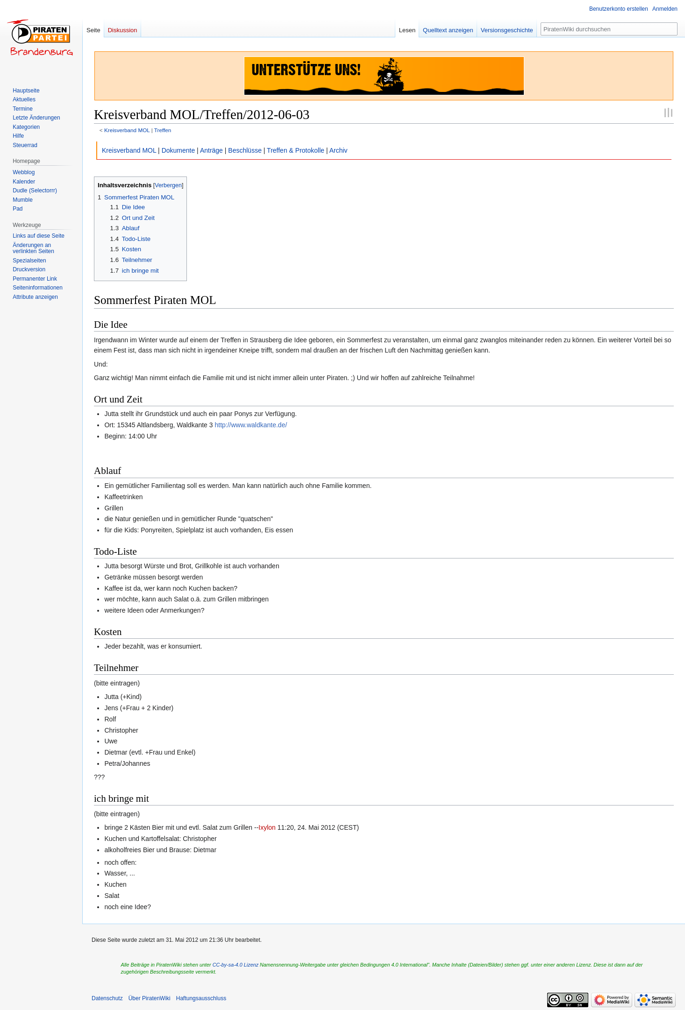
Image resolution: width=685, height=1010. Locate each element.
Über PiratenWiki (149, 998)
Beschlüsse (245, 150)
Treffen (162, 130)
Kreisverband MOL (127, 130)
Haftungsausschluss (201, 998)
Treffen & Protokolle (295, 150)
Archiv (338, 150)
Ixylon (267, 827)
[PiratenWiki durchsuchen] (609, 28)
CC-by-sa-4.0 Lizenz (235, 965)
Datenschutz (107, 998)
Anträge (211, 150)
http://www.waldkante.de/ (250, 425)
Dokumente (178, 150)
